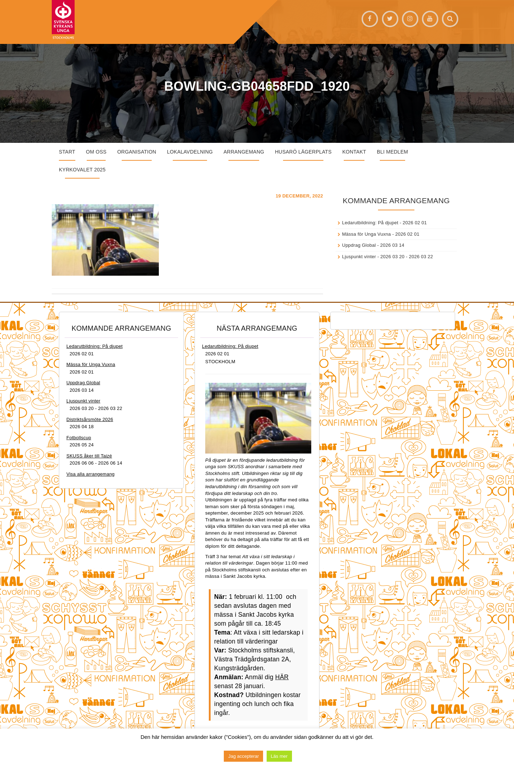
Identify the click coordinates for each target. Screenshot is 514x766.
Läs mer (279, 756)
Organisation (136, 152)
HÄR (282, 677)
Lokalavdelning (190, 152)
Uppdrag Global (359, 245)
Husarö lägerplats (303, 152)
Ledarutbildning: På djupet (370, 222)
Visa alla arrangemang (90, 474)
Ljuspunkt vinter (359, 256)
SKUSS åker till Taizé (89, 456)
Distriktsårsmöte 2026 (89, 419)
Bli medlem (392, 152)
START (67, 152)
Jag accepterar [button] (243, 756)
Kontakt (354, 152)
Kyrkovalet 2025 (82, 169)
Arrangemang (243, 152)
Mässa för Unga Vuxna (366, 234)
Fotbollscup (78, 437)
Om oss (96, 152)
